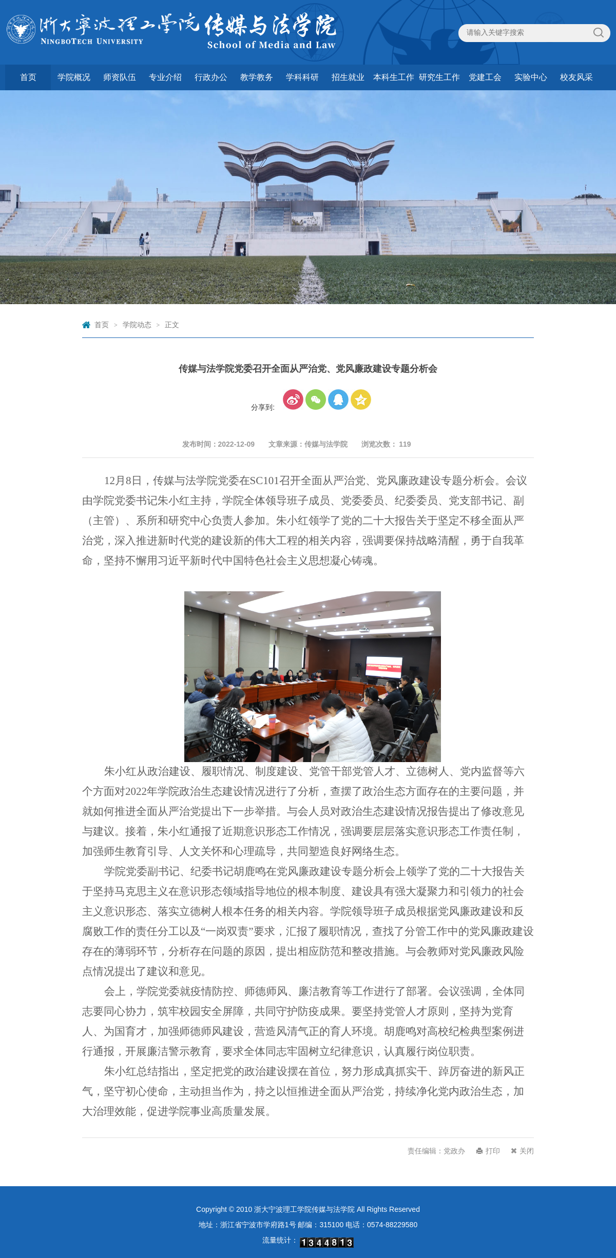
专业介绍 (165, 77)
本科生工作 (393, 77)
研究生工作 (439, 77)
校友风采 (576, 77)
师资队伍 (119, 77)
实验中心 (530, 77)
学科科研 (302, 77)
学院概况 (73, 77)
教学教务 (256, 77)
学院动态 (137, 325)
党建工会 (485, 77)
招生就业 (348, 77)
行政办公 (211, 77)
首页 (28, 77)
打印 (493, 1151)
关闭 (526, 1151)
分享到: (263, 407)
